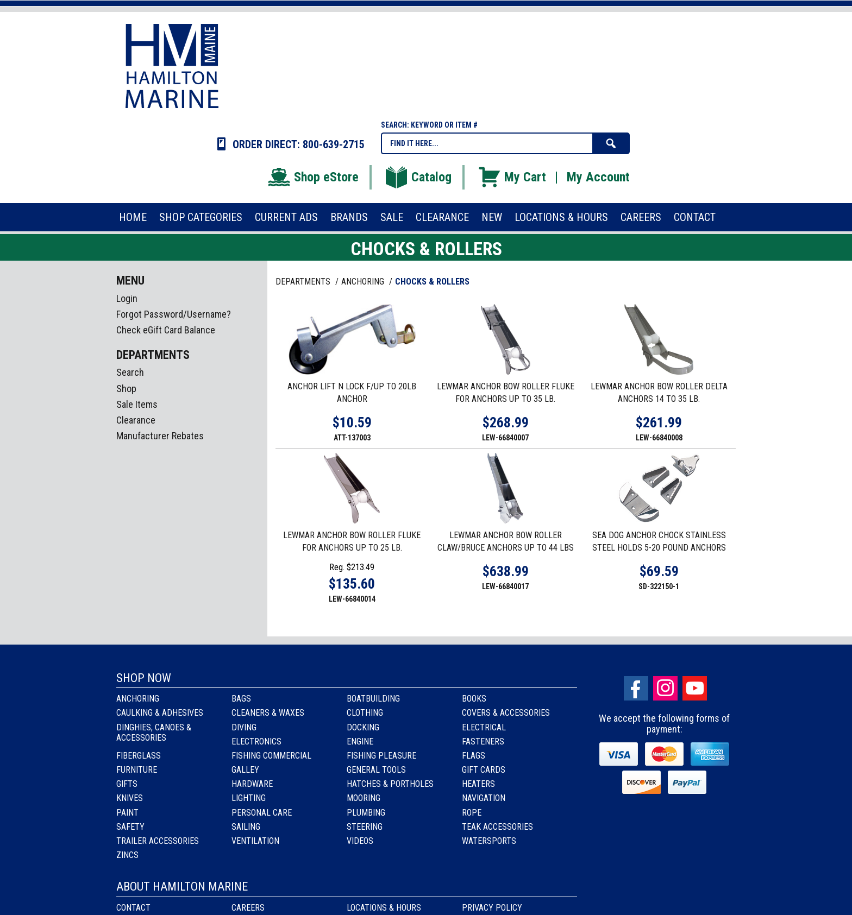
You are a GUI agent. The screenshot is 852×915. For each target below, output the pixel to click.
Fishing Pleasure (381, 755)
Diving (243, 727)
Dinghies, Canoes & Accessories (153, 732)
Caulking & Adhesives (159, 713)
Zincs (127, 855)
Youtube (694, 688)
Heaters (478, 784)
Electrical (484, 727)
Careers (248, 908)
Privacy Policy (492, 908)
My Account (598, 177)
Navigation (483, 798)
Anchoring (137, 698)
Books (474, 698)
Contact (133, 908)
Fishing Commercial (271, 755)
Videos (360, 841)
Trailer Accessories (157, 841)
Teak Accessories (497, 827)
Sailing (245, 827)
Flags (473, 755)
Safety (130, 827)
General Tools (376, 770)
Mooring (363, 798)
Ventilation (255, 841)
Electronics (256, 741)
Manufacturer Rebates (160, 435)
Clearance (135, 420)
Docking (363, 727)
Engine (360, 741)
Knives (129, 798)
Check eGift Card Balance (165, 330)
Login (126, 298)
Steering (365, 827)
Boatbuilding (373, 698)
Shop (126, 388)
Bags (241, 698)
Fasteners (483, 741)
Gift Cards (483, 770)
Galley (245, 770)
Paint (127, 812)
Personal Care (261, 812)
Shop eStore (313, 177)
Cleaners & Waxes (267, 713)
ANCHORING (363, 281)
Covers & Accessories (506, 713)
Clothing (365, 713)
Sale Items (137, 404)
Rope (471, 812)
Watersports (489, 841)
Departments (304, 281)
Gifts (126, 784)
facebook (636, 688)
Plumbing (366, 812)
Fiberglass (138, 755)
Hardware (252, 784)
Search (130, 372)
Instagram (665, 688)
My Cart (511, 177)
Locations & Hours (384, 908)
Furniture (136, 770)
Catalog (418, 177)
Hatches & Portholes (390, 784)
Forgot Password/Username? (173, 314)
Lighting (248, 798)
